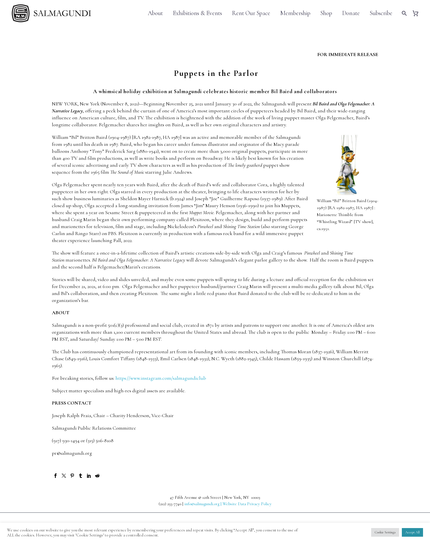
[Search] (403, 13)
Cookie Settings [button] (385, 532)
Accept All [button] (412, 532)
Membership (295, 13)
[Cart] (417, 13)
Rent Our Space (251, 13)
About (155, 13)
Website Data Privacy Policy (247, 503)
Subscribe (381, 13)
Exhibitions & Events (197, 13)
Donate (351, 13)
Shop (326, 13)
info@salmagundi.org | (203, 503)
